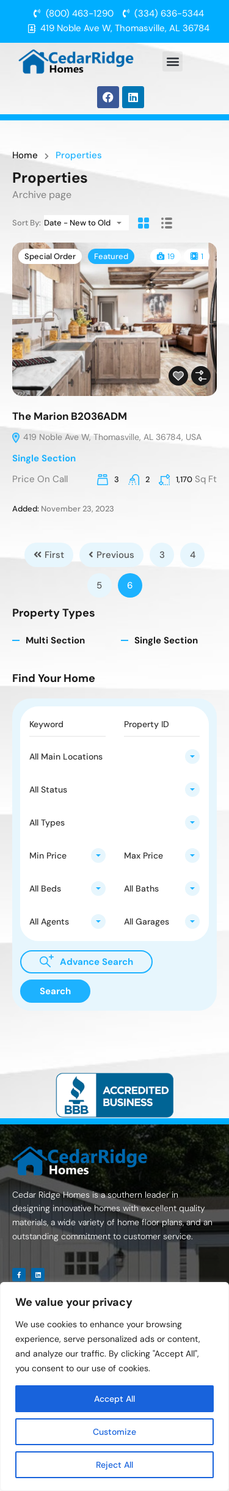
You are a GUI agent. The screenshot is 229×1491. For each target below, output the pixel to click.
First (49, 555)
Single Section (44, 458)
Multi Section (55, 640)
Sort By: (26, 223)
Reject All (114, 1464)
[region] (114, 1386)
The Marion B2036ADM (69, 416)
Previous (111, 555)
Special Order (50, 256)
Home (25, 155)
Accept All (114, 1398)
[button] (172, 61)
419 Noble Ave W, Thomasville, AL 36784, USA (106, 436)
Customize (114, 1431)
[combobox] (86, 222)
